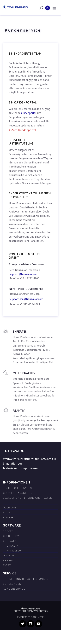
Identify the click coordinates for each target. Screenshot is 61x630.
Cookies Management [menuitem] (18, 492)
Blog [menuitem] (6, 512)
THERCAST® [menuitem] (11, 545)
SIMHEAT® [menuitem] (9, 540)
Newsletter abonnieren (30, 616)
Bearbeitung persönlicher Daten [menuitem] (27, 497)
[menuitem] (30, 501)
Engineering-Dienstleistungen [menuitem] (26, 579)
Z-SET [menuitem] (7, 565)
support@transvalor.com (24, 274)
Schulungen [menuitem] (12, 583)
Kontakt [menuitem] (9, 517)
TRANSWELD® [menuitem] (12, 550)
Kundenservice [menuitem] (14, 588)
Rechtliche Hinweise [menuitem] (18, 488)
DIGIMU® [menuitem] (8, 555)
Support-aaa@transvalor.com (26, 299)
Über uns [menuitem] (10, 507)
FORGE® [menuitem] (8, 531)
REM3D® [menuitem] (8, 560)
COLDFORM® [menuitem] (11, 536)
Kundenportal (28, 112)
